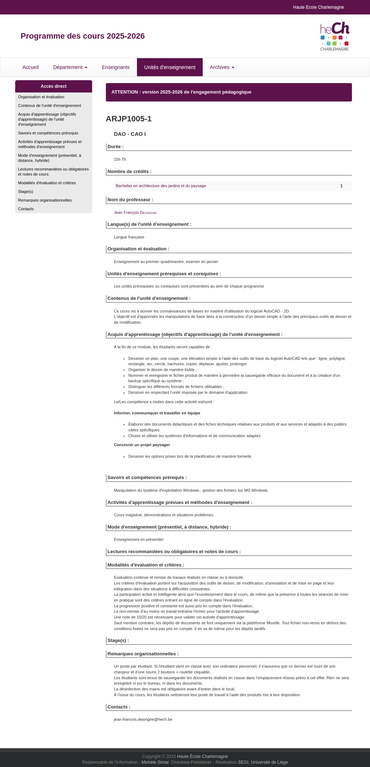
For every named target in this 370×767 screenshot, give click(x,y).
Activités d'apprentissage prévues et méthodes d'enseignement (50, 144)
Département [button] (70, 67)
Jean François (135, 212)
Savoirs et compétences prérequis (48, 133)
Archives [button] (222, 67)
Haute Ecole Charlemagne (318, 7)
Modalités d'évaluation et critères (47, 183)
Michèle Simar (154, 762)
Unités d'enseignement (169, 67)
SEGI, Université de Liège (263, 762)
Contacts (26, 209)
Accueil (30, 67)
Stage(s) (25, 191)
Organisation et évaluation (41, 97)
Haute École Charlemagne (202, 756)
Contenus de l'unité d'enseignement (49, 105)
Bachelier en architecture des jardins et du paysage (161, 186)
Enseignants (116, 67)
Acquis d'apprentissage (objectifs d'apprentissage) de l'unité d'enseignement (47, 119)
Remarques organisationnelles (45, 200)
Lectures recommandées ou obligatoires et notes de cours (53, 171)
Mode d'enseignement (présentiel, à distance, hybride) (49, 158)
